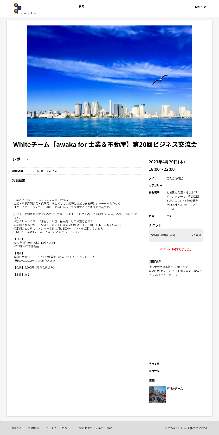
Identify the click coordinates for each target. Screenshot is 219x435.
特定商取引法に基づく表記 (95, 428)
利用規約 (33, 428)
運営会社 (16, 428)
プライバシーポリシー (59, 428)
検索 (81, 6)
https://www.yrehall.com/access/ (34, 260)
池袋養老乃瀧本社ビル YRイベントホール (174, 267)
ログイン (200, 7)
